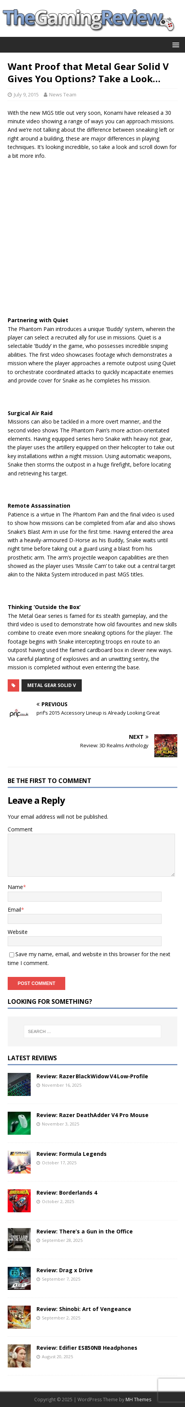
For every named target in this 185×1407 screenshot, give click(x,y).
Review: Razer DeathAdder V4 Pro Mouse (92, 1115)
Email (14, 909)
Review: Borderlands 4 (66, 1192)
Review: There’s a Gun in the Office (84, 1231)
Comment (20, 829)
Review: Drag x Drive (64, 1270)
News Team (62, 94)
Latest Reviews (32, 1058)
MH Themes (138, 1399)
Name (15, 887)
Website (18, 931)
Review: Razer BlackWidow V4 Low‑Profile (92, 1076)
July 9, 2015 (26, 94)
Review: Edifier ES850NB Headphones (86, 1347)
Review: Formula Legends (71, 1153)
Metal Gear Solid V (51, 685)
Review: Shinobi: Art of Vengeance (83, 1309)
